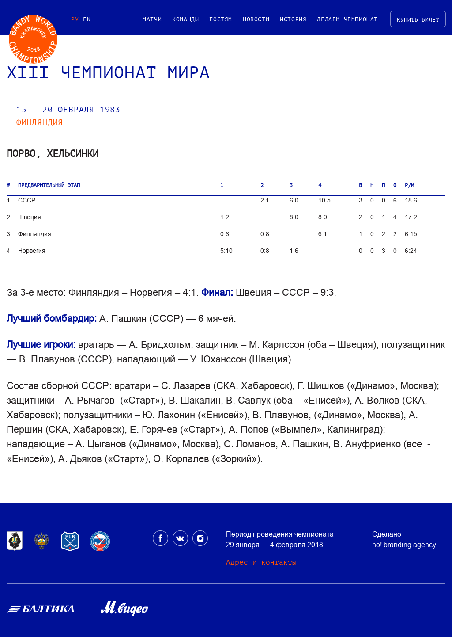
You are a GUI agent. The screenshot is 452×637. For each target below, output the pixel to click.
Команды (185, 19)
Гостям (220, 19)
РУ (75, 19)
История (293, 19)
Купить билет (418, 19)
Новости (256, 19)
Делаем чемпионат (347, 19)
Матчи (152, 19)
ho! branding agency (404, 545)
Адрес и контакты (261, 562)
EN (86, 19)
